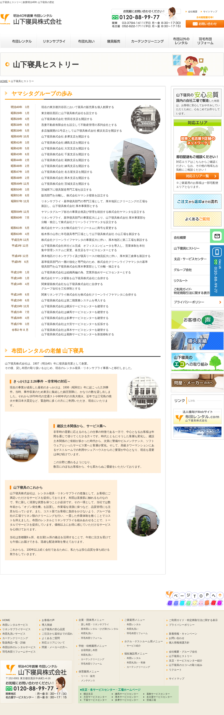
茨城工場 (151, 700)
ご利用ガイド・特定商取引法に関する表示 (193, 620)
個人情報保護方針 (179, 642)
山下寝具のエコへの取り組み (185, 665)
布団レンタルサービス (15, 624)
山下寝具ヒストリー (180, 656)
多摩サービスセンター (126, 700)
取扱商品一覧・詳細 (13, 642)
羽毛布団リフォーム (91, 638)
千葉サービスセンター (95, 700)
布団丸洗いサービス (13, 633)
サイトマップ (210, 11)
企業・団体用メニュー (91, 619)
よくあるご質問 (51, 638)
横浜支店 (88, 694)
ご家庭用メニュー (134, 619)
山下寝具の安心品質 (53, 629)
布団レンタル (134, 624)
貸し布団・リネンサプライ (95, 624)
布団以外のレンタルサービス (19, 647)
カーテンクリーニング (15, 638)
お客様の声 (48, 620)
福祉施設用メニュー (135, 653)
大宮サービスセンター (95, 697)
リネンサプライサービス (16, 629)
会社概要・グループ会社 (183, 651)
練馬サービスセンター (126, 694)
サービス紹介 (134, 645)
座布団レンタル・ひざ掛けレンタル (99, 629)
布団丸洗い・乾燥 (136, 662)
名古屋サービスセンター (159, 697)
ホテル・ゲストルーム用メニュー (143, 641)
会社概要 (192, 11)
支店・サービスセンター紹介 (185, 660)
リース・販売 (88, 676)
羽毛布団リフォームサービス (19, 651)
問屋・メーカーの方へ (54, 647)
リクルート (175, 669)
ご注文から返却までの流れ (57, 633)
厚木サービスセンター (126, 697)
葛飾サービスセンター (158, 694)
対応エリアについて (53, 642)
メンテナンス (88, 680)
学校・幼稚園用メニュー (93, 645)
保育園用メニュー (89, 671)
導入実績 (47, 624)
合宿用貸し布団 (89, 650)
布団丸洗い (87, 633)
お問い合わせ (176, 638)
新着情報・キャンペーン (183, 633)
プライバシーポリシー (182, 624)
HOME (4, 81)
